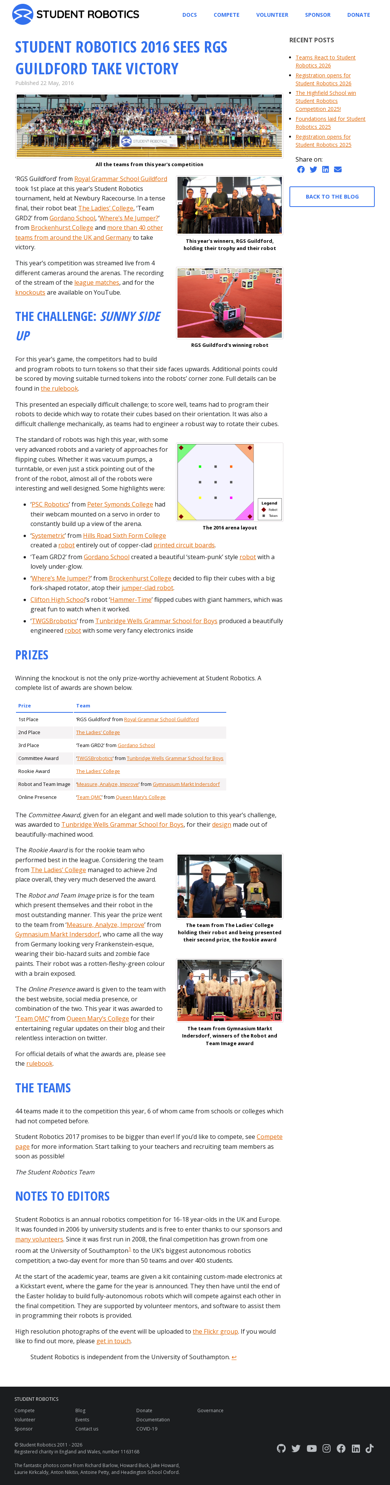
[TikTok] (370, 1448)
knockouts (30, 292)
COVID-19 (146, 1429)
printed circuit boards (184, 545)
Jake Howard (165, 1465)
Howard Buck (134, 1465)
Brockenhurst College (62, 227)
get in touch (113, 1341)
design (221, 824)
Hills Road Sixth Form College (124, 535)
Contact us (86, 1429)
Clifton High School (57, 599)
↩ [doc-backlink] (234, 1357)
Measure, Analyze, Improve (108, 784)
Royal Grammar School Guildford (120, 179)
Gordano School (72, 218)
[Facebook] (341, 1448)
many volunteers (39, 1239)
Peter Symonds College (120, 504)
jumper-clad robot (147, 588)
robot (66, 545)
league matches (96, 282)
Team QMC (89, 797)
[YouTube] (312, 1448)
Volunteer (272, 14)
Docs (189, 14)
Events (82, 1419)
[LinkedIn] (356, 1448)
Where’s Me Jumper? (128, 218)
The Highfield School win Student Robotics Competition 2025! (326, 100)
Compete (227, 14)
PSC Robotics (50, 504)
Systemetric (48, 535)
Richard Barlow (101, 1465)
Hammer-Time (131, 599)
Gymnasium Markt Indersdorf (186, 784)
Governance (210, 1410)
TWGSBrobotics (54, 621)
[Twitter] (295, 1448)
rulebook (39, 1063)
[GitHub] (281, 1448)
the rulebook (59, 388)
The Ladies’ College (105, 208)
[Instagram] (327, 1448)
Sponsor (318, 14)
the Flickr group (215, 1331)
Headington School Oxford (150, 1472)
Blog (80, 1410)
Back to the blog (332, 196)
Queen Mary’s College (141, 797)
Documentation (153, 1419)
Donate (358, 14)
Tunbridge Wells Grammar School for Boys (156, 621)
